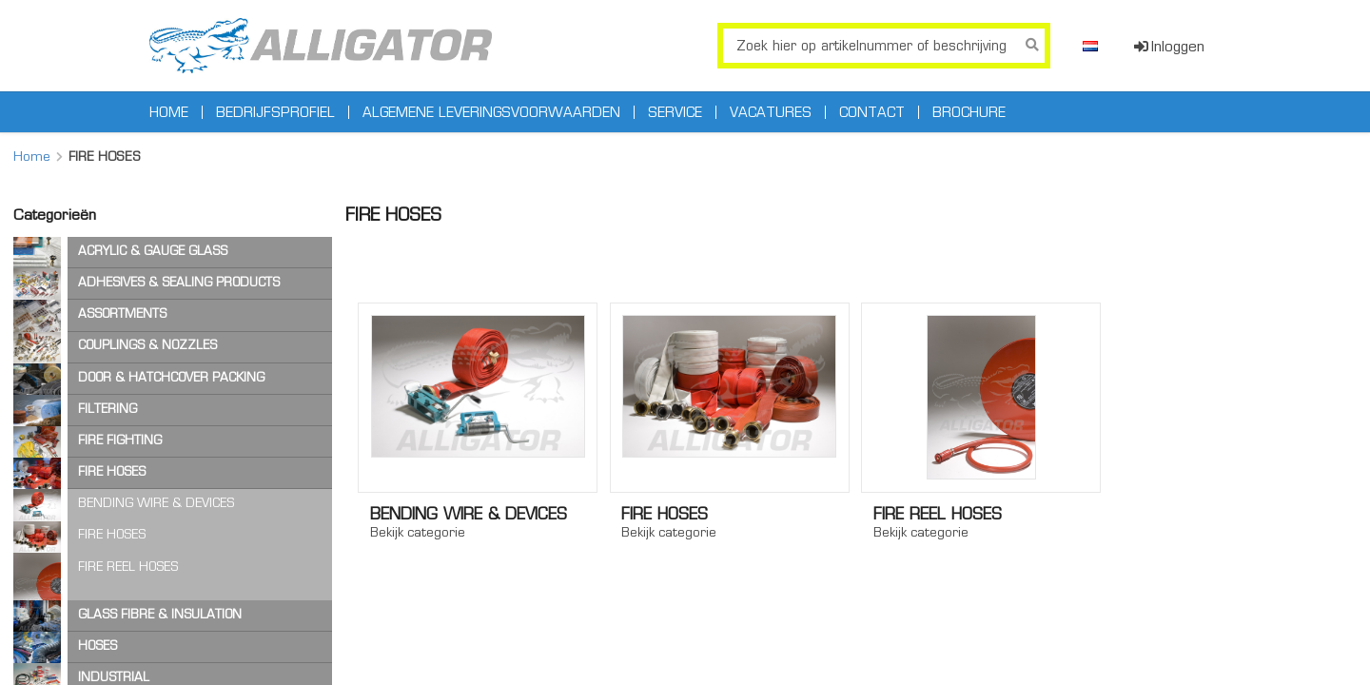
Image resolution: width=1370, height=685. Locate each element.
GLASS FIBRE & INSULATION (160, 614)
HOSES (97, 645)
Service (675, 112)
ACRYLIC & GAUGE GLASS (152, 251)
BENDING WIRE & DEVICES (156, 503)
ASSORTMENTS (122, 313)
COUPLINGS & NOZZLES (147, 345)
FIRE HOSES (112, 471)
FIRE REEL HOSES (128, 566)
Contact (872, 112)
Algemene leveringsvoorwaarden (491, 112)
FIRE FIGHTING (120, 440)
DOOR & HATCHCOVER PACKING (171, 377)
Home (168, 112)
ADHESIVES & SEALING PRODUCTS (179, 282)
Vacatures (771, 112)
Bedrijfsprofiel (275, 112)
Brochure (969, 112)
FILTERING (107, 408)
